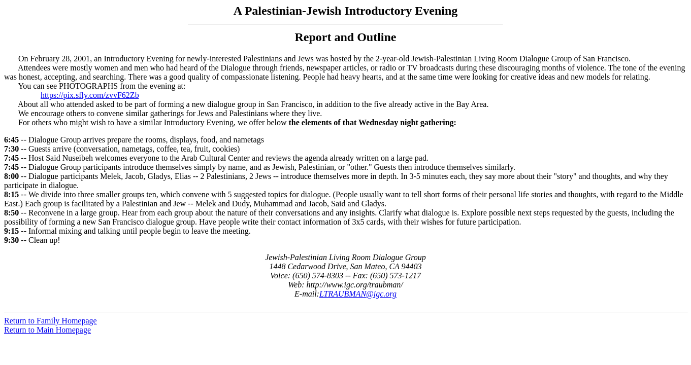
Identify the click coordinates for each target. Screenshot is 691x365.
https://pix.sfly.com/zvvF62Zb (90, 95)
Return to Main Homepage (47, 329)
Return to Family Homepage (50, 320)
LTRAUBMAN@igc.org (358, 293)
